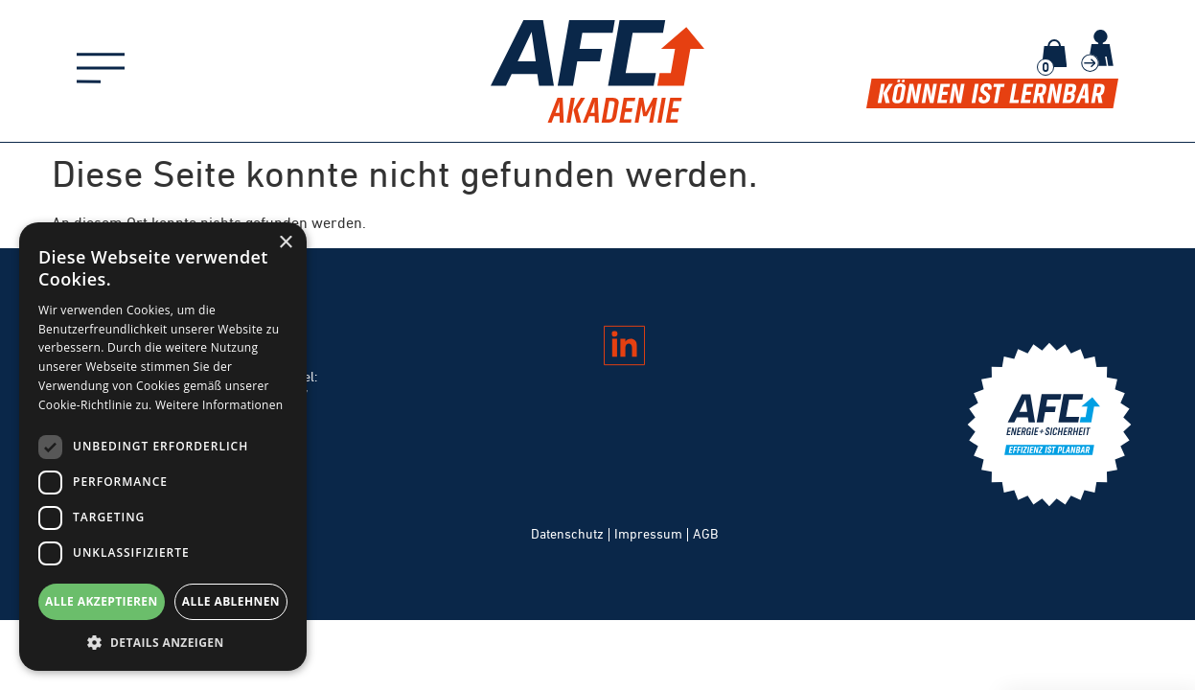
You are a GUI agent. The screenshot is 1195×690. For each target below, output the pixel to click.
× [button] (285, 243)
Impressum (648, 533)
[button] (162, 642)
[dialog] (163, 446)
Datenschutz (567, 533)
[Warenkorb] (1054, 53)
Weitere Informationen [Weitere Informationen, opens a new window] (219, 405)
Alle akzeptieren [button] (101, 601)
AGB (705, 533)
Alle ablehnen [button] (231, 601)
